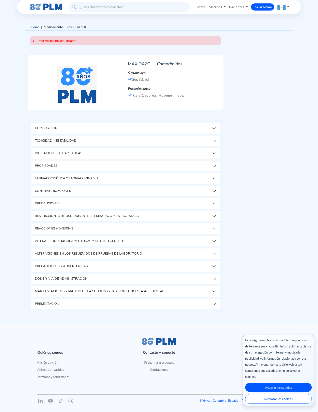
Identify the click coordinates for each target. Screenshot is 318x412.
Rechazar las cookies (278, 399)
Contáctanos (159, 369)
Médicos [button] (215, 7)
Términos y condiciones (53, 377)
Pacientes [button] (237, 7)
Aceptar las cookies (278, 387)
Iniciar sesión (263, 7)
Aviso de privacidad (50, 369)
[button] (283, 7)
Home (200, 7)
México (205, 400)
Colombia (219, 400)
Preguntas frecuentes (159, 362)
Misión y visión (47, 362)
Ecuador (234, 400)
